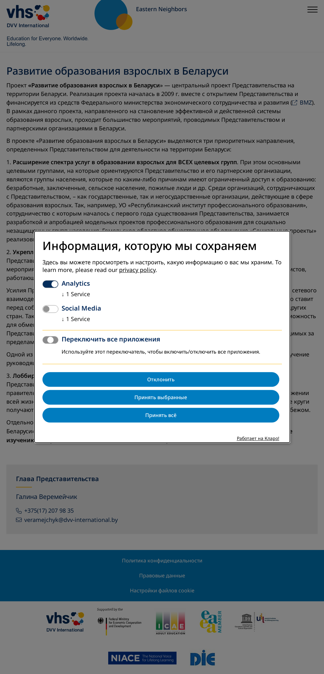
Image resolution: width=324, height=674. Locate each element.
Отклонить (161, 379)
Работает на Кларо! (258, 439)
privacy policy (137, 270)
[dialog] (162, 337)
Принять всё (161, 415)
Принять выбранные (160, 397)
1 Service (76, 294)
